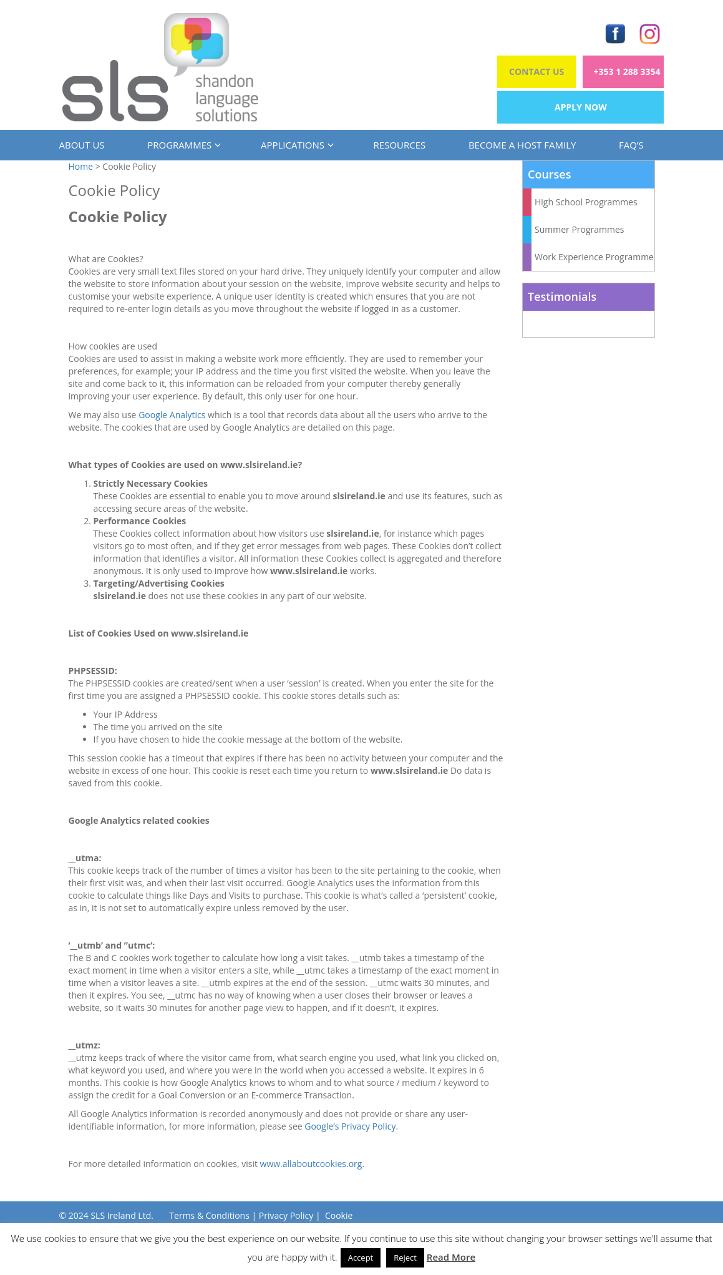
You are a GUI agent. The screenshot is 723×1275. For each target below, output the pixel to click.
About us (82, 145)
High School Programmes (586, 202)
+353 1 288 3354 (627, 71)
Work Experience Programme (594, 257)
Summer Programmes (579, 229)
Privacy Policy (286, 1215)
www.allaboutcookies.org (311, 1164)
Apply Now (581, 107)
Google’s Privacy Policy (349, 1126)
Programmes (182, 145)
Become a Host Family (522, 145)
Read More (451, 1257)
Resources (400, 145)
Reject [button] (405, 1257)
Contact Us (536, 71)
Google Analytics (171, 415)
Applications (296, 145)
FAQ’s (631, 145)
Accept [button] (361, 1257)
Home (81, 166)
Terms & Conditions (209, 1215)
